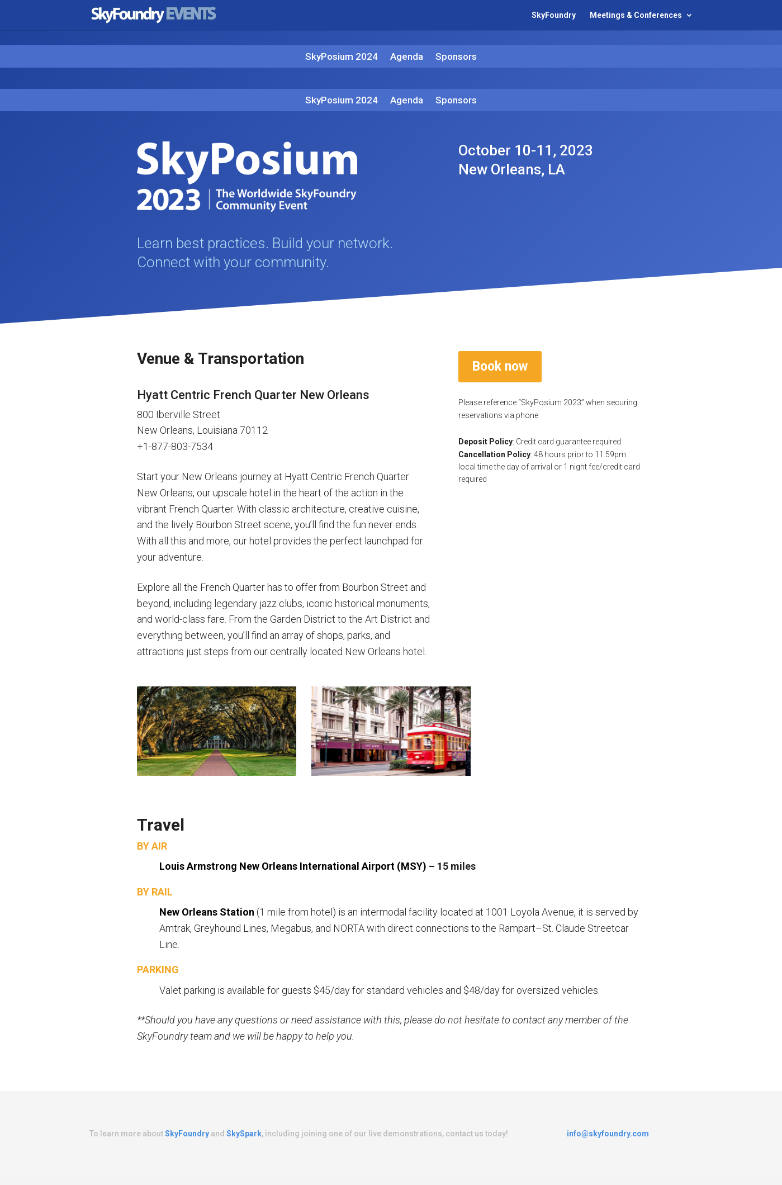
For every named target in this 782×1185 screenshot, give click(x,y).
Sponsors (456, 57)
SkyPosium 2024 (341, 57)
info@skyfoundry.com (608, 1133)
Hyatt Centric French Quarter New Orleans (253, 395)
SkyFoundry (554, 15)
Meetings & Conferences (636, 15)
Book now (500, 366)
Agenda (406, 57)
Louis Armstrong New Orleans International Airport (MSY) (292, 866)
